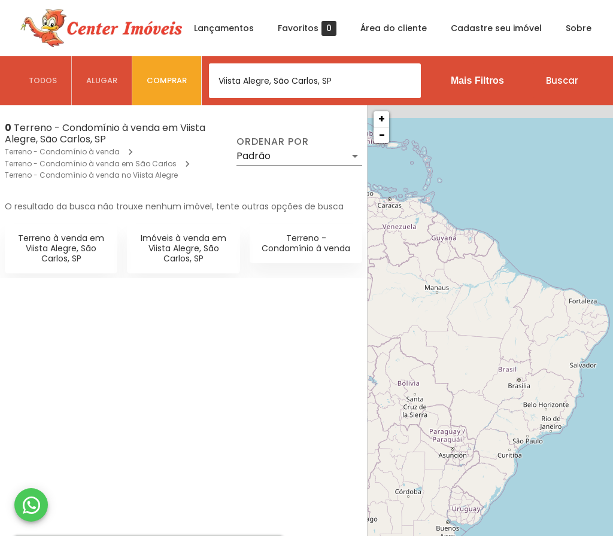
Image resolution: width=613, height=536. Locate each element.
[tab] (43, 80)
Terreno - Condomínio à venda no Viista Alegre (91, 175)
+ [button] (381, 118)
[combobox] (315, 80)
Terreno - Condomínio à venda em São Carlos (91, 164)
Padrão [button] (253, 156)
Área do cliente (393, 28)
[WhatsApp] (31, 505)
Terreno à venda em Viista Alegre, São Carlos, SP (61, 248)
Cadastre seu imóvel (496, 28)
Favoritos (307, 28)
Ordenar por (272, 142)
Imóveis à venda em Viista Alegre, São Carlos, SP (183, 248)
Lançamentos (224, 28)
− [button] (382, 134)
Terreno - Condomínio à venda (62, 152)
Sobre (578, 28)
